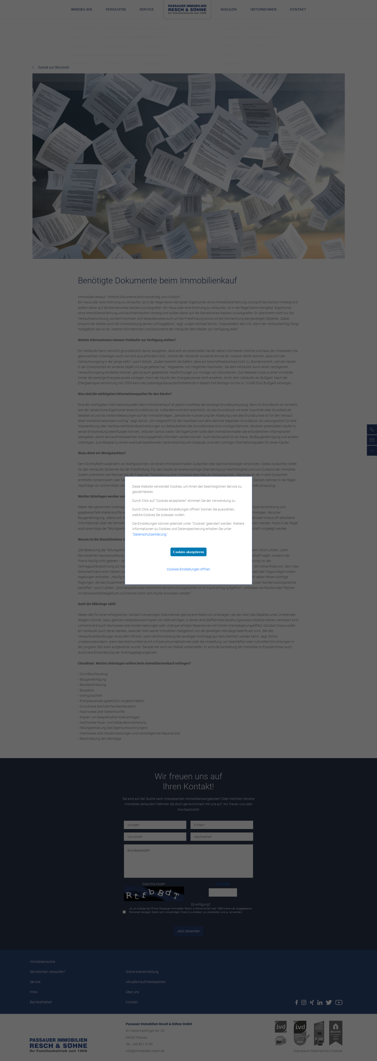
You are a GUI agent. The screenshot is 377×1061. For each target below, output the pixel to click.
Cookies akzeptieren (188, 552)
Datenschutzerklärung (149, 534)
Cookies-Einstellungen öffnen (188, 569)
